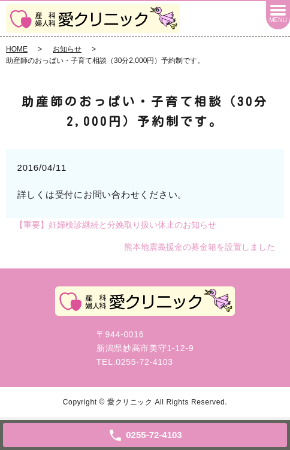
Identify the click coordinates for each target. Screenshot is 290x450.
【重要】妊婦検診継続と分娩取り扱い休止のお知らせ (115, 224)
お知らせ (67, 49)
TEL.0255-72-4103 (134, 362)
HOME (17, 49)
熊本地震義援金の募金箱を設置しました (199, 247)
